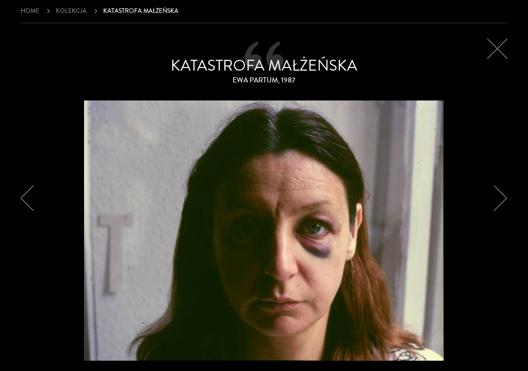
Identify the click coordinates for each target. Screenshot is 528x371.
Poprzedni (27, 198)
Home (30, 11)
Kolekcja (71, 11)
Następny (500, 198)
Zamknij (497, 49)
